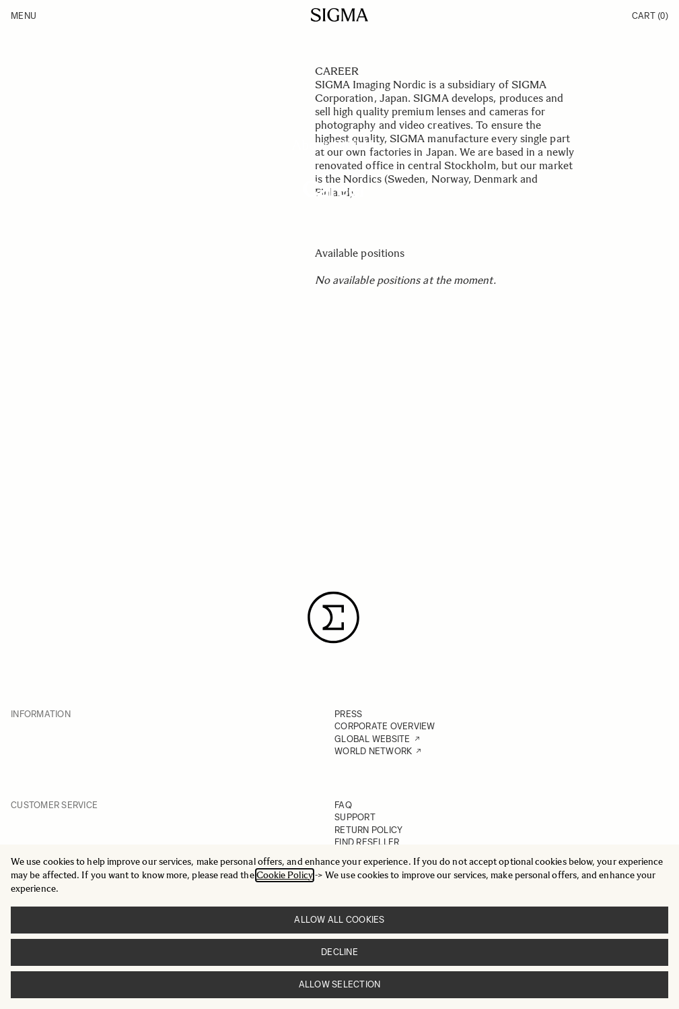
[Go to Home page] (339, 15)
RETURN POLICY (368, 830)
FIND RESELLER (366, 842)
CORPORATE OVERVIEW (384, 726)
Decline (339, 952)
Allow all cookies (339, 920)
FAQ (343, 805)
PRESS (348, 714)
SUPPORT (355, 817)
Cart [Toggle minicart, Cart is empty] (650, 16)
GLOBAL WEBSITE (372, 739)
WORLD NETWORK (373, 751)
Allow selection (340, 984)
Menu (23, 16)
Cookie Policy (284, 875)
